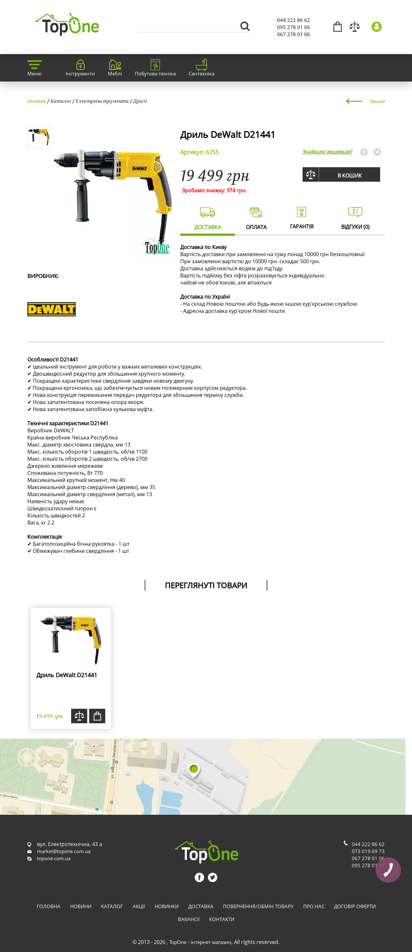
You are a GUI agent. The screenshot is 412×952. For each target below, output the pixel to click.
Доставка (200, 906)
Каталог (61, 101)
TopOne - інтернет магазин (200, 942)
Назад (377, 101)
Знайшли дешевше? (327, 151)
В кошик (350, 175)
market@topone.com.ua (63, 851)
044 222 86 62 (293, 20)
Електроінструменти (102, 101)
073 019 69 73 (368, 851)
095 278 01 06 (293, 27)
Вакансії (189, 919)
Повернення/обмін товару (258, 906)
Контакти (221, 919)
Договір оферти (355, 906)
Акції (139, 906)
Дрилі (140, 101)
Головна (36, 101)
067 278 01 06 (293, 34)
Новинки (166, 906)
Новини (80, 906)
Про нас (313, 906)
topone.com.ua (53, 858)
